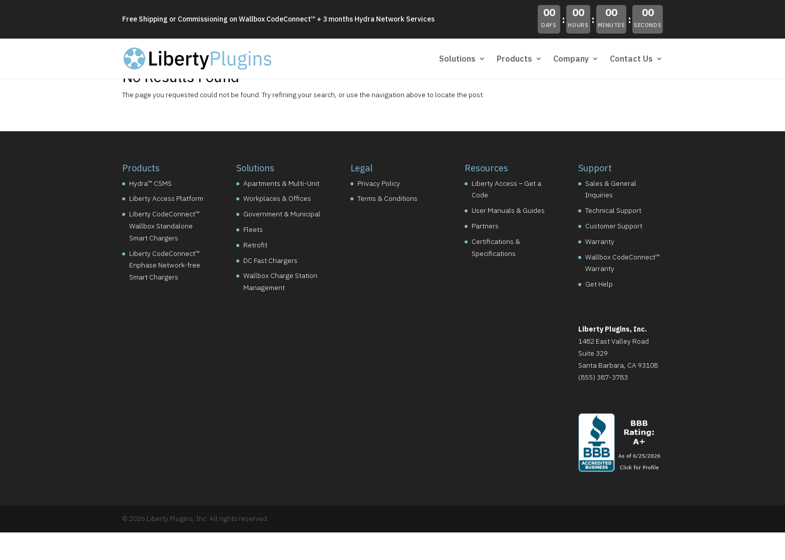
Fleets (253, 229)
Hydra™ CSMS (150, 183)
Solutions (457, 59)
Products (514, 59)
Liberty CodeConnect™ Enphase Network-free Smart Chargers (164, 265)
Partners (485, 225)
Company (571, 59)
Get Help (599, 284)
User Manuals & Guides (508, 210)
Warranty (599, 241)
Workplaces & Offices (277, 198)
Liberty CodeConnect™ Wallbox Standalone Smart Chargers (164, 225)
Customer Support (613, 225)
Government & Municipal (281, 213)
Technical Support (613, 210)
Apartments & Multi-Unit (281, 183)
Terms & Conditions (387, 198)
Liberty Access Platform (166, 198)
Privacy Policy (378, 183)
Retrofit (255, 244)
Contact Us (631, 59)
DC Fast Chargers (270, 260)
